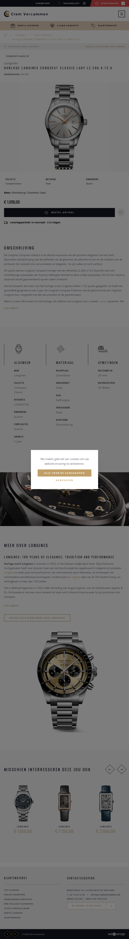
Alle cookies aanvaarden (64, 472)
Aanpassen (64, 480)
